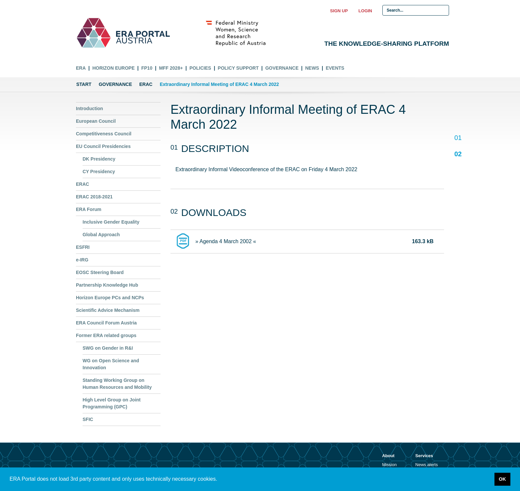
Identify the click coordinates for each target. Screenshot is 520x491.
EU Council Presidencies (103, 146)
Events (335, 68)
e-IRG (82, 259)
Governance (281, 68)
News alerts (426, 464)
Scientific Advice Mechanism (108, 310)
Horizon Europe (113, 68)
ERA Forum (88, 209)
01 (457, 138)
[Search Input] (415, 10)
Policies (200, 68)
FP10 (146, 68)
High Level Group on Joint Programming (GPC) (112, 403)
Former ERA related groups (106, 335)
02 (457, 153)
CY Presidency (99, 171)
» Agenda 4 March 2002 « (225, 241)
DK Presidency (99, 159)
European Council (96, 121)
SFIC (88, 419)
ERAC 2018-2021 (94, 196)
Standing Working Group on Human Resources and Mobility (117, 384)
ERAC (146, 84)
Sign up (339, 10)
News (312, 68)
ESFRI (83, 247)
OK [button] (502, 479)
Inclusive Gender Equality (111, 222)
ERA (81, 68)
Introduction (89, 108)
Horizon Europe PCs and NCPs (110, 297)
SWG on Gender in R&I (108, 348)
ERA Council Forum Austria (106, 322)
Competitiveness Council (103, 133)
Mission (389, 464)
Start (84, 84)
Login (365, 10)
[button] (220, 480)
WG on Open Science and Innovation (111, 364)
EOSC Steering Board (100, 272)
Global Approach (101, 234)
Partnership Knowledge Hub (107, 285)
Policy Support (238, 68)
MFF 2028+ (171, 68)
